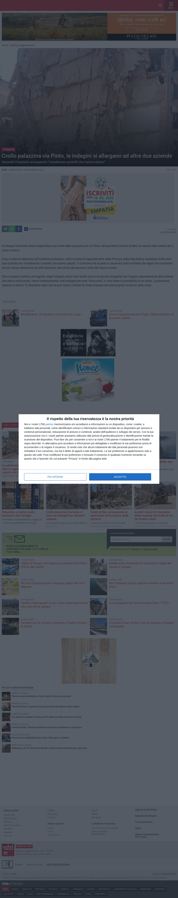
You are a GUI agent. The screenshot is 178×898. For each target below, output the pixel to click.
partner (50, 424)
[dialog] (89, 449)
